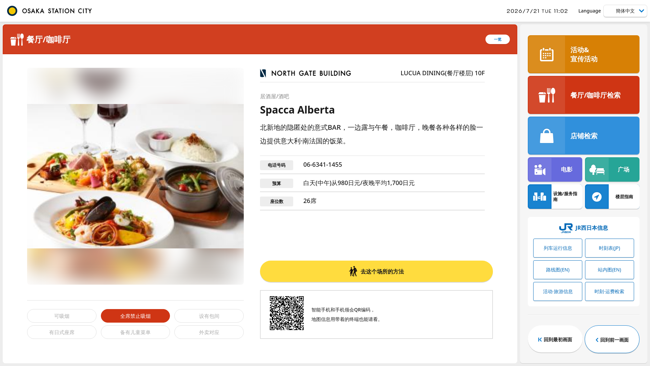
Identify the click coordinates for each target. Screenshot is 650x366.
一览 (497, 39)
